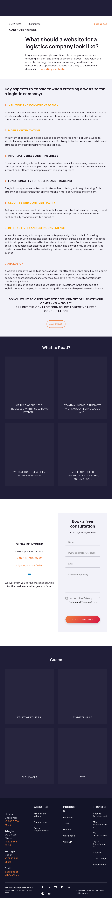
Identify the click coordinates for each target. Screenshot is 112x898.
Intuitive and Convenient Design (33, 105)
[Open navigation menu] (104, 8)
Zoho (66, 823)
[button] (56, 324)
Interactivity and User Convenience (36, 228)
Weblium (67, 841)
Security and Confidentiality (31, 202)
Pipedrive (68, 817)
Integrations (99, 864)
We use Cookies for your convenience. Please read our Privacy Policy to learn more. (19, 890)
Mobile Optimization (23, 130)
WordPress (69, 835)
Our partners (40, 822)
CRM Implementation (100, 824)
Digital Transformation (99, 844)
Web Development (100, 834)
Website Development (100, 814)
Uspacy (67, 829)
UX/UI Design (99, 858)
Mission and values (40, 814)
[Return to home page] (25, 8)
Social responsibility (41, 829)
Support (97, 852)
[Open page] (29, 381)
